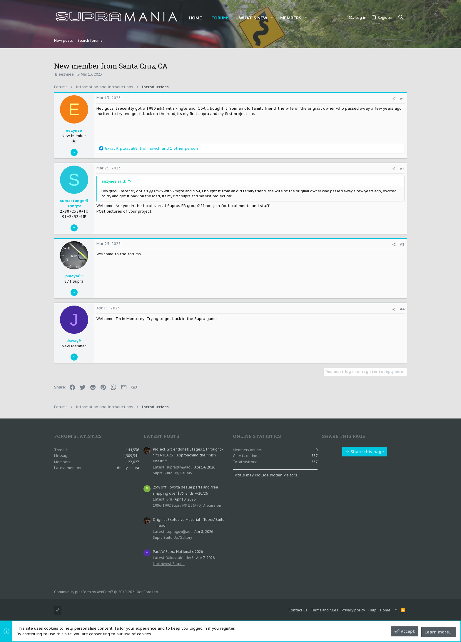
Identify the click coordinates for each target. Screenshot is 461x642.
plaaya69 (74, 276)
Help (372, 610)
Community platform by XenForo (106, 592)
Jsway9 (74, 340)
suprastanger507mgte (74, 203)
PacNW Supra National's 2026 (178, 551)
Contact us (297, 610)
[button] (271, 18)
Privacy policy (353, 610)
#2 (402, 168)
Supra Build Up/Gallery (172, 473)
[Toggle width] (57, 610)
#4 (402, 309)
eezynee (66, 74)
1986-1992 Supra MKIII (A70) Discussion (187, 505)
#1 (402, 98)
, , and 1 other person (151, 148)
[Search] (401, 17)
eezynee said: (113, 181)
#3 (402, 244)
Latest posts (161, 436)
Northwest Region (169, 563)
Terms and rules (324, 610)
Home (385, 610)
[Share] (394, 99)
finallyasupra (128, 468)
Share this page (364, 451)
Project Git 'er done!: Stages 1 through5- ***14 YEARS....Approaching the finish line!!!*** (188, 455)
